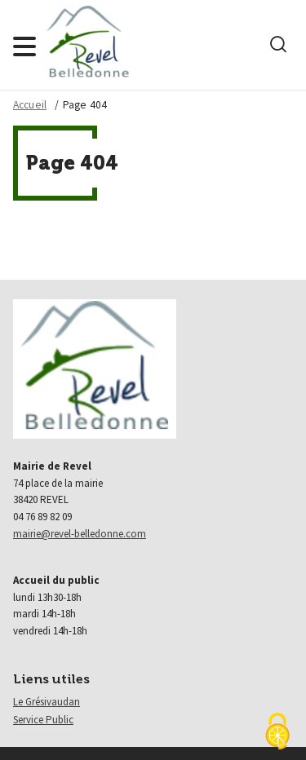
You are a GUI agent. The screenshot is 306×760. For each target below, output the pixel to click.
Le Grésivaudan (46, 702)
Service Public (43, 720)
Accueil (30, 105)
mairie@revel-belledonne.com (79, 534)
